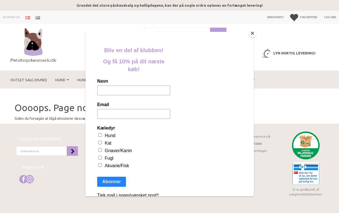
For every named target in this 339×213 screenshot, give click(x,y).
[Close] (252, 33)
